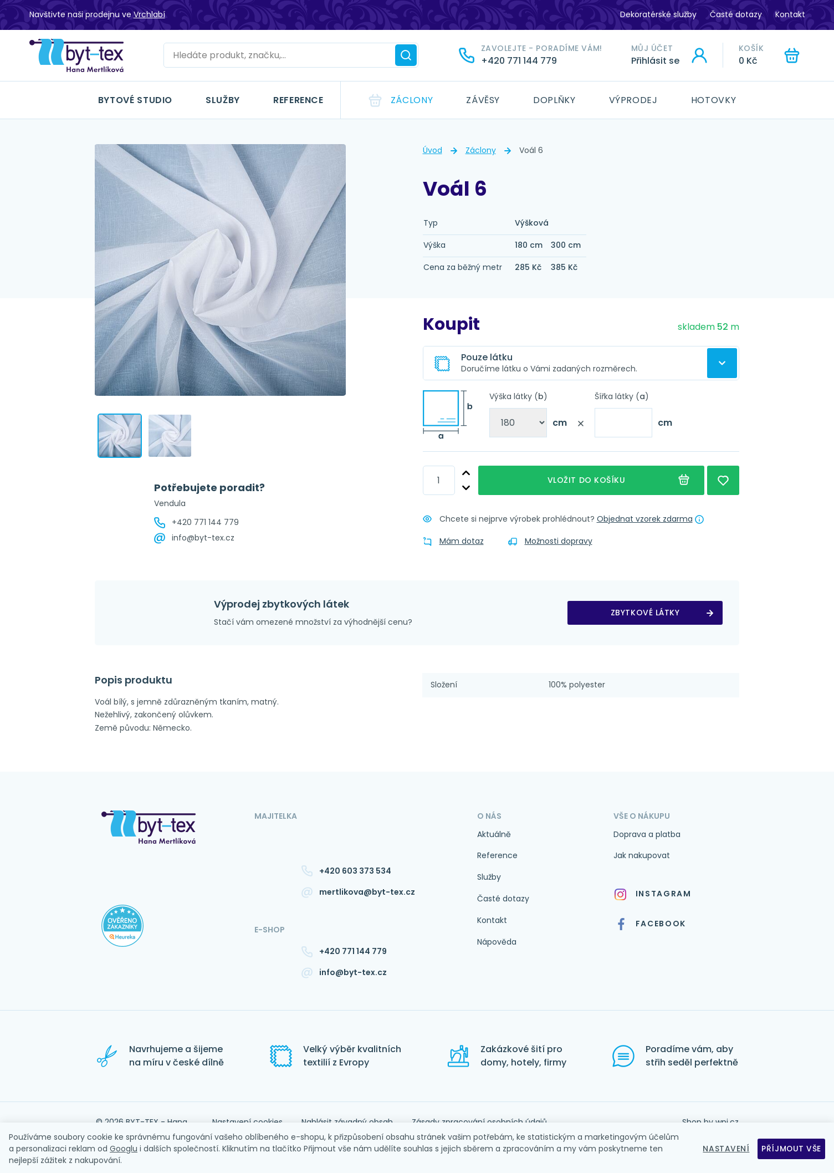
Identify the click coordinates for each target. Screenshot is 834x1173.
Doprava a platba (646, 834)
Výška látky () (518, 396)
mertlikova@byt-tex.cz (367, 891)
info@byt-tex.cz (203, 537)
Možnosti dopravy (550, 541)
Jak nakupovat (641, 855)
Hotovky (713, 100)
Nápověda (496, 941)
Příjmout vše (791, 1148)
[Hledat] (406, 55)
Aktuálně (494, 834)
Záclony (412, 100)
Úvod (432, 150)
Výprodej (633, 100)
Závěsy (483, 100)
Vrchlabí (149, 14)
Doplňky (554, 100)
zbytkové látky (645, 612)
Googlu (123, 1148)
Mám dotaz (453, 541)
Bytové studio (135, 100)
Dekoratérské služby (658, 14)
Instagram (652, 894)
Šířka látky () (622, 396)
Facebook (650, 924)
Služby (223, 100)
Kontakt (790, 14)
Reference (298, 100)
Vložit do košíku (591, 480)
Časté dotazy (736, 14)
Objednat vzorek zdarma (645, 518)
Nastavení (725, 1148)
